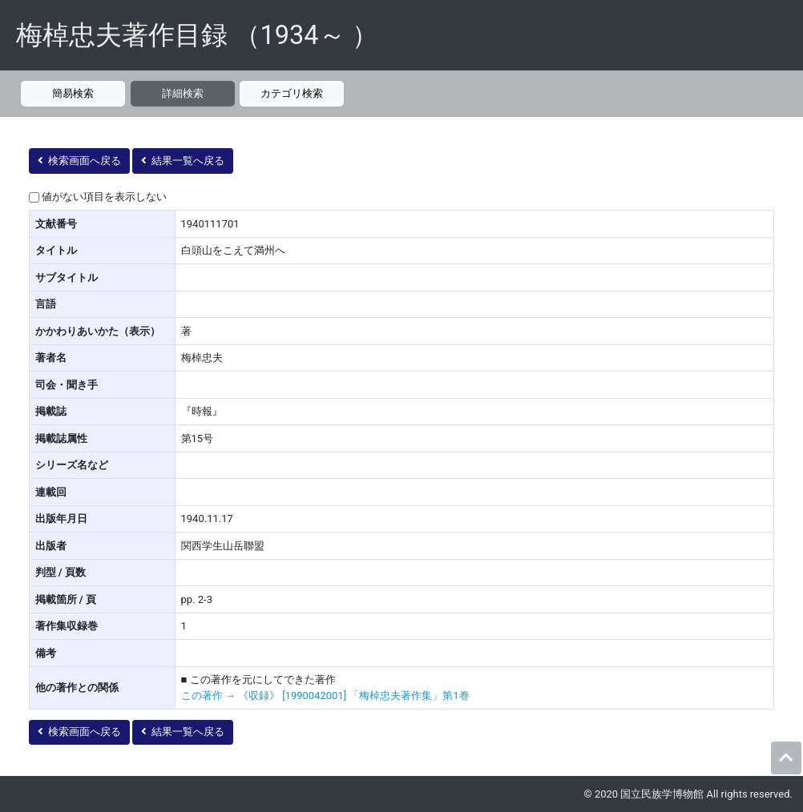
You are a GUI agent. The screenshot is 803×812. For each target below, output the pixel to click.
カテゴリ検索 (291, 93)
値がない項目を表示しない (104, 197)
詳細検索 (183, 93)
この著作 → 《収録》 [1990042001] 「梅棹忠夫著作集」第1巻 (325, 695)
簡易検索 (73, 93)
